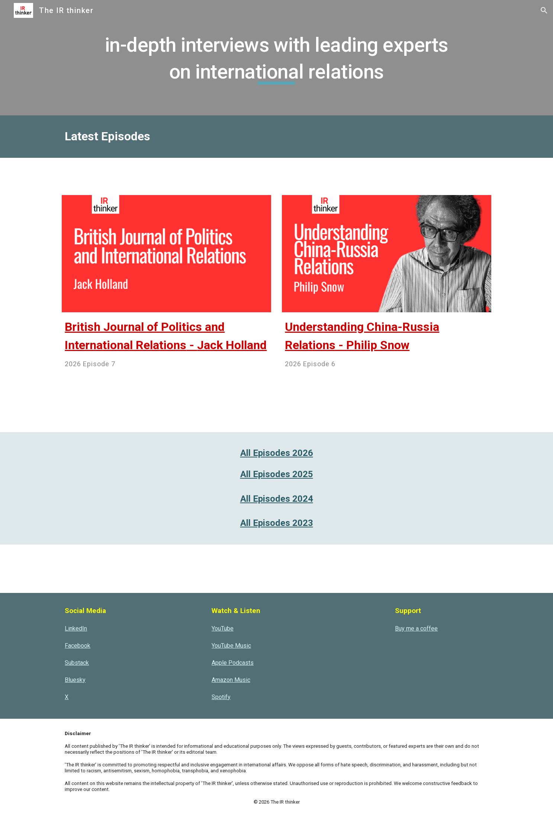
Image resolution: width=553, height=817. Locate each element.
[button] (544, 10)
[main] (276, 57)
